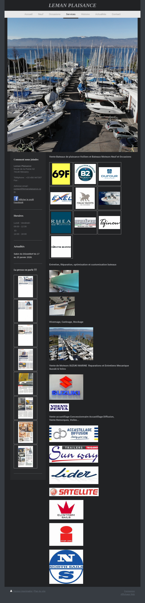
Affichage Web (128, 594)
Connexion (129, 591)
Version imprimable (21, 591)
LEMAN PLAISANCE (72, 5)
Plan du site (39, 591)
